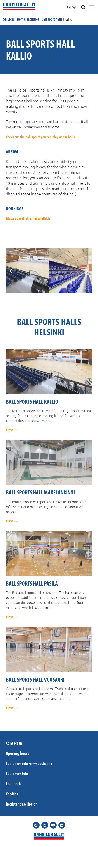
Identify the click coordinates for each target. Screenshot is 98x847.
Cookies (12, 794)
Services (9, 19)
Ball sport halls (52, 19)
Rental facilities (28, 19)
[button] (11, 271)
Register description (21, 804)
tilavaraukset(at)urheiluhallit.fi (28, 218)
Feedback (13, 783)
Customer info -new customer (29, 763)
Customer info (17, 773)
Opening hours (17, 753)
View (10, 430)
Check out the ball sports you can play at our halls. (41, 137)
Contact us (14, 743)
